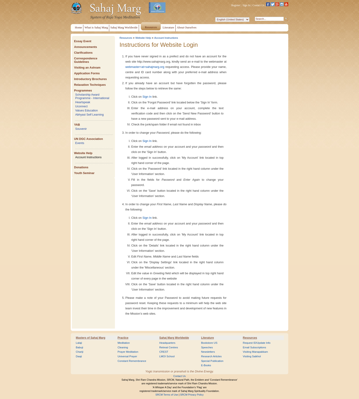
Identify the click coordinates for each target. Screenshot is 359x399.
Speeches (207, 347)
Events (79, 143)
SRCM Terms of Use (166, 394)
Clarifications (83, 52)
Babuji (79, 347)
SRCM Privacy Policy (192, 394)
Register (235, 5)
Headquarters (167, 342)
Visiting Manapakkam (255, 351)
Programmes (83, 90)
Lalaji (79, 342)
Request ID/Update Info (257, 342)
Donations (81, 167)
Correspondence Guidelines (85, 60)
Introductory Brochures (90, 79)
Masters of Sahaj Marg (90, 337)
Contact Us (258, 5)
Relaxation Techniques (90, 84)
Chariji (79, 351)
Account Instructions (88, 157)
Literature (207, 337)
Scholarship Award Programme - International (92, 96)
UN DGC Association (88, 139)
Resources (126, 37)
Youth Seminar (84, 173)
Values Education (86, 110)
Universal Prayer (127, 356)
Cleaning (122, 347)
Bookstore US (209, 342)
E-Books (206, 365)
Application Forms (87, 73)
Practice (122, 337)
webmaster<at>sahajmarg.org (144, 67)
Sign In (246, 5)
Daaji (79, 356)
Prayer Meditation (127, 351)
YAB (77, 124)
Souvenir (81, 128)
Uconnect (81, 106)
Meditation (123, 342)
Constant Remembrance (131, 361)
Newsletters (208, 351)
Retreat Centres (168, 347)
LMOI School (167, 356)
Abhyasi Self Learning (89, 114)
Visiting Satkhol (252, 356)
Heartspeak (82, 102)
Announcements (85, 47)
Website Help (83, 153)
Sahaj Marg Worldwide (174, 337)
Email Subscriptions (254, 347)
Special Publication (212, 361)
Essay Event (82, 41)
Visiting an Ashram (87, 67)
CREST (163, 351)
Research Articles (211, 356)
